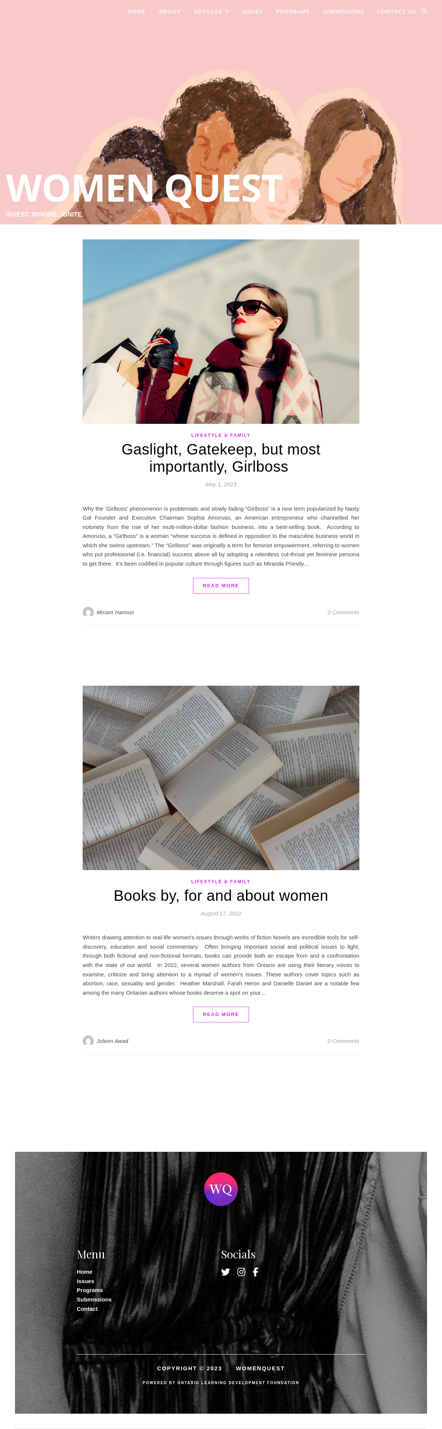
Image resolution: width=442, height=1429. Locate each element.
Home (136, 11)
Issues (253, 11)
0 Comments (343, 612)
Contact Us (396, 11)
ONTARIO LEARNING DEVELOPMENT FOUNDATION (238, 1383)
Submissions (343, 11)
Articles (208, 11)
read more (221, 585)
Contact (87, 1309)
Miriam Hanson (115, 612)
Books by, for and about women (221, 895)
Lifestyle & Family (221, 435)
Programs (293, 11)
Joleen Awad (112, 1041)
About (170, 11)
